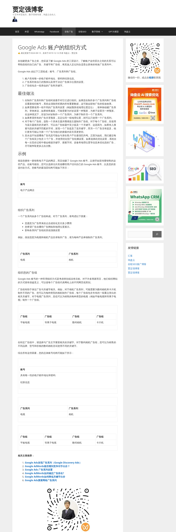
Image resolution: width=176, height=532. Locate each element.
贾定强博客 (27, 9)
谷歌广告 (69, 31)
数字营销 (99, 31)
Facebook (54, 31)
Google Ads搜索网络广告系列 (41, 480)
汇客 (130, 255)
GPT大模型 (114, 31)
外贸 (27, 31)
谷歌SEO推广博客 (137, 264)
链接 (151, 77)
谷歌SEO (82, 31)
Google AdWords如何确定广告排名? (44, 473)
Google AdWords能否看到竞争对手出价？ (47, 466)
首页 (17, 31)
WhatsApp (39, 31)
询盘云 (127, 31)
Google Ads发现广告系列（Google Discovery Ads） (53, 462)
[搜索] (157, 234)
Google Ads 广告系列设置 (39, 469)
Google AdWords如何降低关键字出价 (45, 476)
